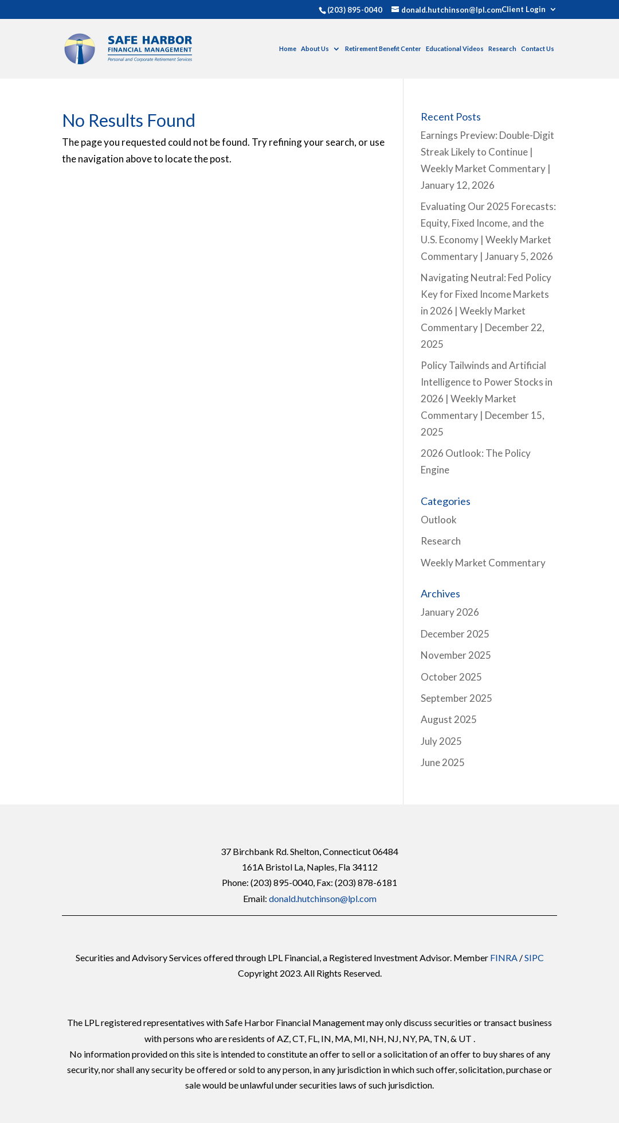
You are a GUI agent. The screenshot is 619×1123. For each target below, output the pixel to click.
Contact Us (537, 48)
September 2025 (456, 698)
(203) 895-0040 (354, 9)
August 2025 (449, 719)
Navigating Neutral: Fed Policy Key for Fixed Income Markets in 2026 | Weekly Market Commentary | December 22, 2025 (486, 310)
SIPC (534, 957)
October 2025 (451, 677)
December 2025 (455, 634)
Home (287, 48)
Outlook (439, 520)
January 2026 (450, 612)
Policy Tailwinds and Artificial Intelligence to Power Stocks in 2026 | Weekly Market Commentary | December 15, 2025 (487, 398)
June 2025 (443, 762)
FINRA (504, 957)
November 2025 (456, 655)
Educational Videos (455, 48)
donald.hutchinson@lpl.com (323, 898)
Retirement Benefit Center (383, 48)
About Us (315, 48)
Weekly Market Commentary (483, 563)
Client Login (524, 10)
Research (502, 48)
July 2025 (441, 741)
